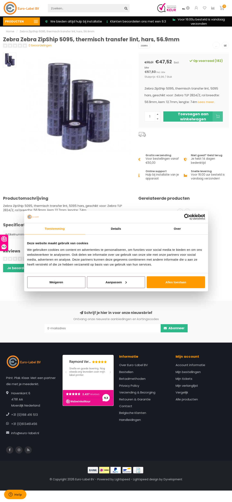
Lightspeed (122, 479)
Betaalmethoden (132, 378)
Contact (125, 406)
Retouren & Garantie (135, 399)
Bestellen (126, 372)
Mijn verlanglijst (187, 385)
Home (10, 31)
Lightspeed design (145, 479)
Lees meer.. (206, 102)
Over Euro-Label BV (133, 365)
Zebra (144, 45)
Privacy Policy (129, 385)
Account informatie (190, 365)
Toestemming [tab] (55, 228)
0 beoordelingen (40, 45)
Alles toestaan (175, 282)
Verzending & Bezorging (137, 392)
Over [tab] (177, 228)
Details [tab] (116, 228)
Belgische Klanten (132, 413)
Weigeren (56, 282)
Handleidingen (130, 420)
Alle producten (187, 399)
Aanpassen (116, 282)
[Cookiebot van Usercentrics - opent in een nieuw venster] (187, 217)
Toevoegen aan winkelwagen (200, 116)
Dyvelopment (173, 479)
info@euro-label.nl (25, 433)
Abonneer (174, 328)
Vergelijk (182, 392)
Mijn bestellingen (188, 372)
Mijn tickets (184, 378)
